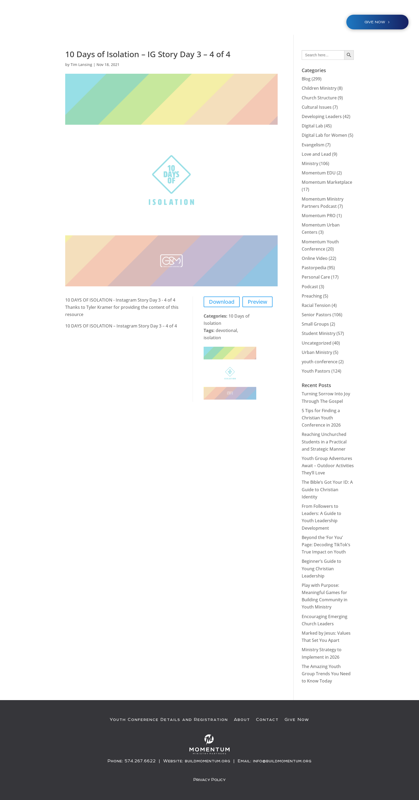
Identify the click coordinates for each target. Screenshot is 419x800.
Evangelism (313, 145)
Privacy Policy (209, 779)
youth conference (319, 362)
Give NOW (374, 22)
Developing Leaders (322, 116)
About (242, 719)
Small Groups (315, 324)
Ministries (204, 23)
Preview (257, 301)
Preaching (312, 296)
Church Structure (319, 98)
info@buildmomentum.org (282, 761)
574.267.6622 (140, 761)
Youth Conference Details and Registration (169, 719)
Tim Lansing (81, 64)
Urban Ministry (317, 352)
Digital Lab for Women (324, 135)
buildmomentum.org (207, 761)
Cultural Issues (317, 107)
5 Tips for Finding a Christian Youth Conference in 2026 (321, 418)
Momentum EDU (319, 173)
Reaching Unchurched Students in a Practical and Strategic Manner (324, 441)
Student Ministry (318, 333)
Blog (306, 79)
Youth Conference (163, 23)
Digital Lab (312, 126)
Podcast (310, 287)
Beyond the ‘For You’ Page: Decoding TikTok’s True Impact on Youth (326, 544)
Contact (267, 719)
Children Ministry (319, 88)
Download (221, 301)
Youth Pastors (316, 371)
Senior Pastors (316, 315)
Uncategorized (316, 343)
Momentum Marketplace (327, 182)
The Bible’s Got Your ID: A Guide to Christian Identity (327, 489)
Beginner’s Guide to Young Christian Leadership (321, 568)
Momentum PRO (319, 215)
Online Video (315, 258)
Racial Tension (316, 305)
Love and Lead (316, 154)
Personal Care (316, 277)
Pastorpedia (314, 268)
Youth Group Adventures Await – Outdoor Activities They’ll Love (328, 465)
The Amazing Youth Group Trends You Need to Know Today (326, 674)
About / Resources (250, 23)
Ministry (310, 163)
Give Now (297, 719)
